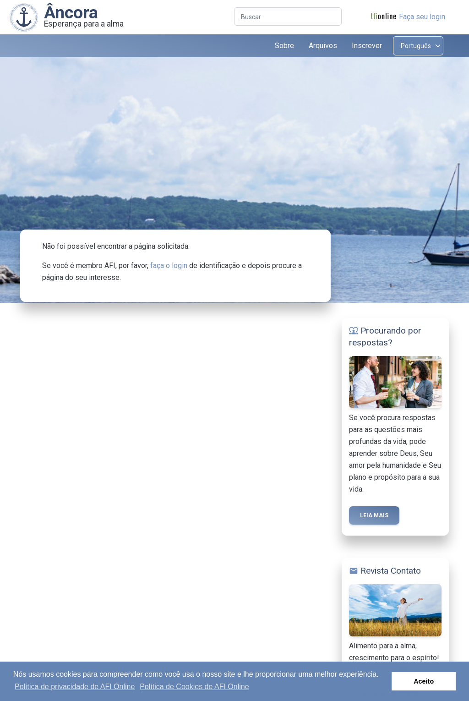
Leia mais (374, 515)
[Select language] (418, 45)
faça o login (168, 265)
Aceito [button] (424, 681)
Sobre (284, 45)
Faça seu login (422, 16)
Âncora (71, 12)
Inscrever (367, 45)
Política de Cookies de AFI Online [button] (194, 686)
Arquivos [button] (323, 45)
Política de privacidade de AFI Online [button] (75, 686)
